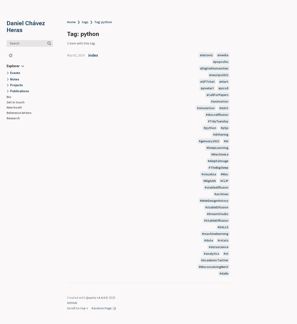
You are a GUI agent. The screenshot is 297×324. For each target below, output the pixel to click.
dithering (221, 134)
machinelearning (216, 234)
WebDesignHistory (215, 200)
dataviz (207, 55)
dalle (224, 273)
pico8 (224, 88)
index (93, 55)
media (223, 55)
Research (13, 118)
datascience (219, 247)
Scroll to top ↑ (77, 308)
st (226, 253)
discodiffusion (218, 114)
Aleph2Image (219, 161)
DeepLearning (218, 148)
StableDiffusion (217, 220)
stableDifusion (217, 207)
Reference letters (19, 113)
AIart (224, 82)
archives (222, 194)
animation (220, 101)
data (209, 240)
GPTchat (208, 82)
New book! (14, 107)
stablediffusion (217, 187)
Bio (9, 97)
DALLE (223, 227)
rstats (223, 240)
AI (227, 141)
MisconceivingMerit (214, 267)
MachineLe (220, 154)
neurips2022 (219, 75)
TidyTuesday (219, 121)
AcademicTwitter (215, 260)
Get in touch (16, 102)
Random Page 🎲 (104, 308)
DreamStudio (218, 214)
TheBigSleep (219, 167)
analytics (212, 253)
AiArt (224, 108)
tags (85, 22)
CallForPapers (218, 95)
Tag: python (103, 22)
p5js (225, 128)
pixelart (208, 88)
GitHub (72, 303)
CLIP (225, 181)
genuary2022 (210, 141)
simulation (207, 108)
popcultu (221, 62)
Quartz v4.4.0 (95, 297)
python (210, 128)
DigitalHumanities (215, 68)
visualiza (209, 174)
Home (71, 22)
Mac (225, 174)
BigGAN (210, 181)
